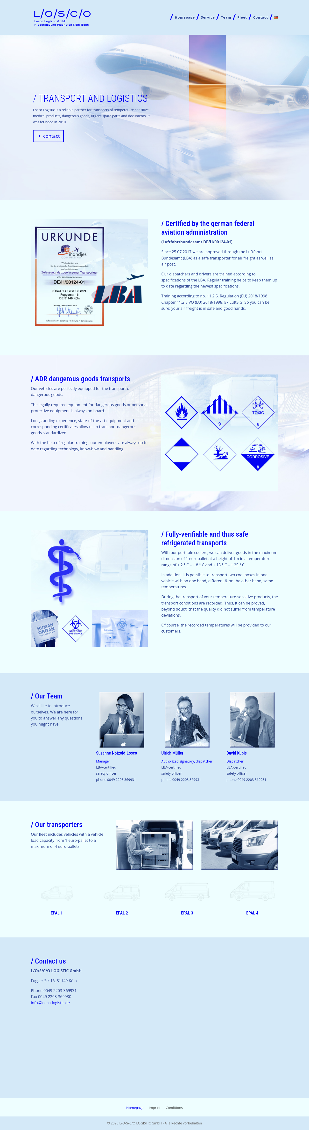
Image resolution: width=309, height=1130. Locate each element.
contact (51, 136)
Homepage (185, 18)
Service (208, 18)
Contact (260, 18)
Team (226, 18)
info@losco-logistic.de (50, 1002)
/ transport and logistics (90, 98)
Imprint (154, 1108)
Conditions (174, 1108)
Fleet (242, 18)
